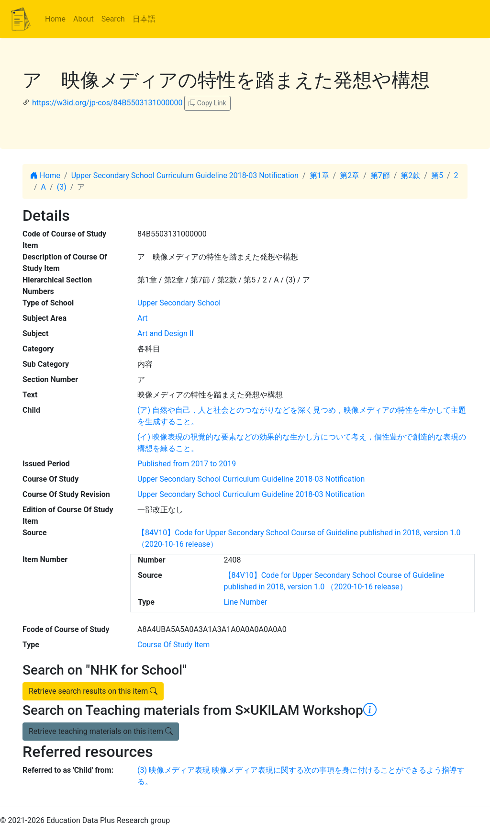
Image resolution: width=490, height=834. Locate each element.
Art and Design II (165, 333)
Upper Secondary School (179, 302)
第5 (437, 175)
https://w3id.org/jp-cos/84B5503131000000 (107, 102)
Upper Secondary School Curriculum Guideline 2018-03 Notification (185, 175)
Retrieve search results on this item (93, 691)
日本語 (144, 18)
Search (113, 18)
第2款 (410, 175)
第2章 (349, 175)
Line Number (245, 602)
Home (55, 18)
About (83, 18)
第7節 (380, 175)
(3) (62, 187)
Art (142, 318)
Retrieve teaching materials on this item (101, 731)
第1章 (319, 175)
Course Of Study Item (173, 644)
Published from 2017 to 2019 (186, 463)
